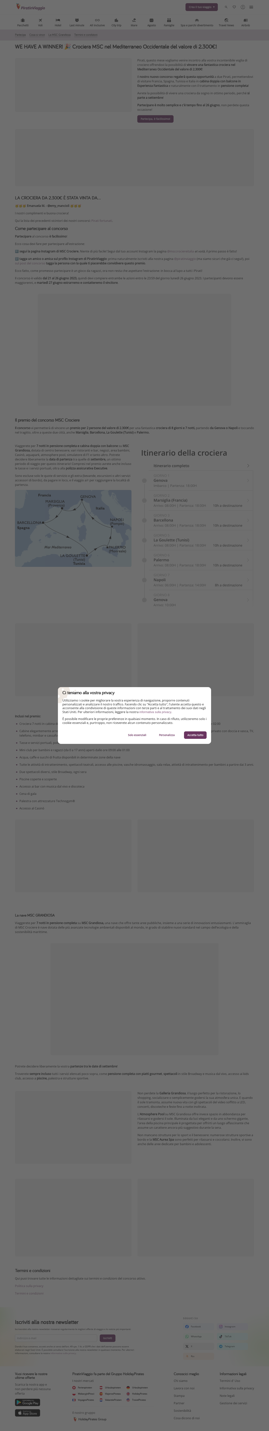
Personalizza (167, 735)
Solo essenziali (137, 735)
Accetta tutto (195, 735)
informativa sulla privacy (155, 712)
